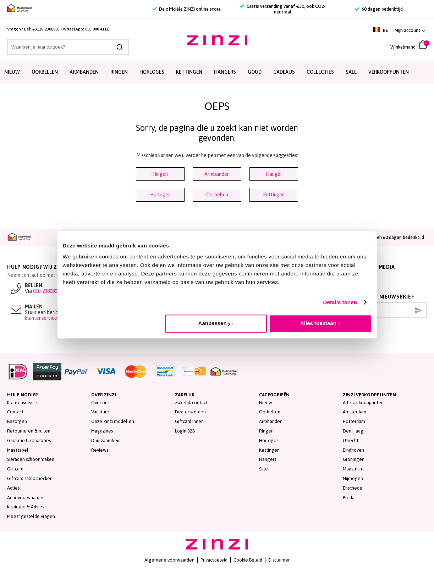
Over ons (100, 402)
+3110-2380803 (46, 29)
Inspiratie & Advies (25, 506)
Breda (349, 497)
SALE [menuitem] (351, 72)
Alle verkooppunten (363, 402)
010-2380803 (46, 291)
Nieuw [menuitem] (12, 72)
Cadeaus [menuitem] (284, 72)
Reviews (99, 450)
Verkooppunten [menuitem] (388, 72)
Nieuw (265, 402)
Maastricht (353, 469)
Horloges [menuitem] (151, 72)
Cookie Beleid (248, 560)
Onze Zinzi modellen (112, 421)
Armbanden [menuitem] (84, 72)
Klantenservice (22, 402)
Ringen (160, 174)
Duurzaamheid (106, 440)
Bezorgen (17, 421)
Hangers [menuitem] (225, 72)
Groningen (353, 459)
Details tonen (340, 302)
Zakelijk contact (191, 402)
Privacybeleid (213, 560)
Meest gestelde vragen (31, 516)
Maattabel (17, 450)
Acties (13, 488)
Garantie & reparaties (29, 440)
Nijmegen (353, 478)
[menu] (217, 72)
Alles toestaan (318, 323)
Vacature (100, 411)
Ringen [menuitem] (119, 72)
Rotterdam (354, 421)
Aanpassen (214, 323)
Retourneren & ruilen (28, 431)
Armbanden (217, 174)
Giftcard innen (189, 421)
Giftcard (15, 469)
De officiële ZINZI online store (186, 9)
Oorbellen (217, 194)
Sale (263, 469)
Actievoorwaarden (26, 497)
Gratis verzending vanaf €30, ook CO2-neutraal (282, 9)
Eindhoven (353, 450)
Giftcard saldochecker (29, 478)
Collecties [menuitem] (320, 72)
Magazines (102, 431)
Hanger (274, 174)
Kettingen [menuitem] (189, 72)
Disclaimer (279, 560)
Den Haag (353, 431)
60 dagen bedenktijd (379, 9)
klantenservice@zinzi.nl (51, 318)
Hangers (267, 459)
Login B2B (185, 431)
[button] (410, 30)
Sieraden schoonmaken (30, 459)
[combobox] (68, 47)
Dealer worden (190, 411)
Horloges (160, 194)
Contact (15, 411)
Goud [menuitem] (255, 72)
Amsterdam (354, 411)
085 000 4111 (97, 29)
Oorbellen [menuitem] (45, 72)
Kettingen (274, 194)
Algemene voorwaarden (169, 560)
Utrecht (350, 440)
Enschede (352, 488)
